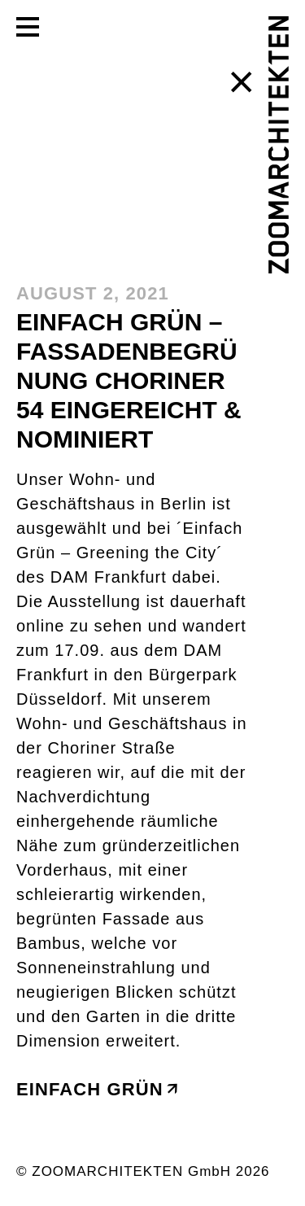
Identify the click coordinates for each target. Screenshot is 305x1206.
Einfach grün (96, 1089)
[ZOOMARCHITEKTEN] (278, 144)
